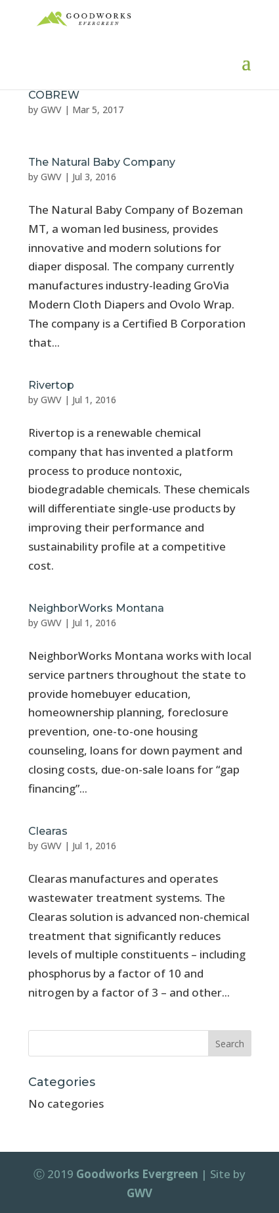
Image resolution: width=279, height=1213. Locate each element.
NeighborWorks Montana (96, 608)
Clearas (48, 831)
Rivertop (51, 385)
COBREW (53, 95)
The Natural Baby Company (101, 162)
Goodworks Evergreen (137, 1173)
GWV (51, 109)
